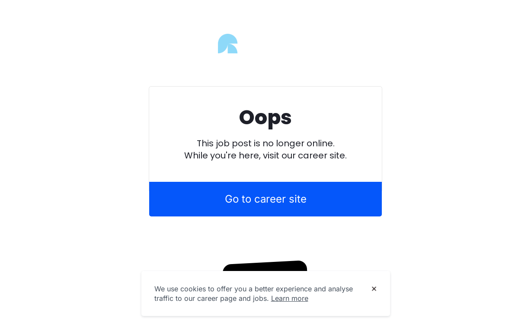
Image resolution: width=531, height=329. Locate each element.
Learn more (289, 298)
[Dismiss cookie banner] (374, 289)
